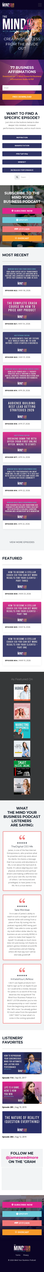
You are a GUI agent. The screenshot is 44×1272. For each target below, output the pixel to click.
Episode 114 (8, 1077)
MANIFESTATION (22, 145)
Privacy (26, 1255)
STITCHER (21, 229)
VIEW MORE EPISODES (22, 542)
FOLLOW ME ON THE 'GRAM (22, 1157)
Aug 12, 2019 (20, 1137)
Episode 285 (8, 1107)
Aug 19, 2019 (20, 1107)
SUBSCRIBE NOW (22, 210)
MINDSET (22, 162)
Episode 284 (8, 1137)
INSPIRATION (22, 137)
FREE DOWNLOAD (22, 96)
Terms (17, 1255)
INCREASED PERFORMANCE (22, 170)
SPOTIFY (22, 220)
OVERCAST (22, 238)
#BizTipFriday (22, 154)
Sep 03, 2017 (20, 1077)
